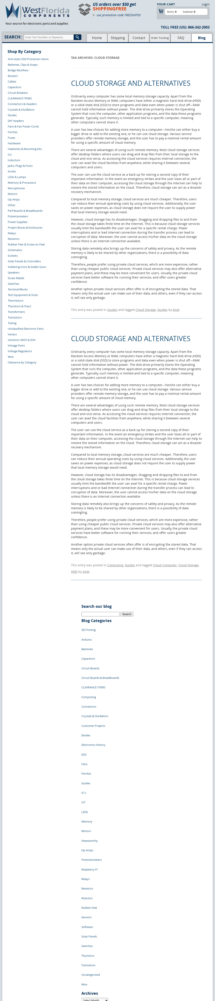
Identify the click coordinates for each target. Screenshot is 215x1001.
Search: (12, 37)
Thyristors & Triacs (19, 306)
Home (97, 37)
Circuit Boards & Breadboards (100, 655)
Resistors (13, 239)
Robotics (87, 804)
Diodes (12, 115)
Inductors (14, 160)
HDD (74, 566)
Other (11, 205)
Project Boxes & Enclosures (25, 227)
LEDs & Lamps (17, 177)
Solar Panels (89, 830)
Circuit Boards (90, 648)
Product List (88, 961)
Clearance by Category (22, 362)
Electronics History (93, 700)
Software (87, 823)
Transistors (15, 317)
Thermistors (15, 300)
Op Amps (14, 199)
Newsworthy (89, 765)
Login (206, 4)
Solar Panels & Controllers (24, 261)
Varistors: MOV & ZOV (22, 340)
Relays (12, 233)
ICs (10, 154)
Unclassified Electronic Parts (26, 329)
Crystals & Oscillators (21, 109)
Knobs (12, 171)
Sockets (13, 256)
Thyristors (87, 843)
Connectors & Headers (22, 104)
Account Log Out (53, 971)
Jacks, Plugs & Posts (20, 166)
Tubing (12, 323)
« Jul (84, 926)
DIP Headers (16, 121)
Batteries (87, 635)
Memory (86, 752)
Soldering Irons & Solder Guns (27, 267)
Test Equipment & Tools (23, 295)
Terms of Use (116, 961)
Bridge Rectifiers (18, 70)
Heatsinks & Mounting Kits (25, 149)
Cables (12, 81)
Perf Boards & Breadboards (25, 211)
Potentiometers (18, 216)
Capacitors (14, 87)
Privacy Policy (116, 956)
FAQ (181, 37)
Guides (112, 309)
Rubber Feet (89, 810)
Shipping (118, 37)
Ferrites (12, 132)
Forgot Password (53, 976)
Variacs (12, 334)
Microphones (16, 188)
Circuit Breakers (18, 93)
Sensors (86, 817)
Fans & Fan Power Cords (23, 126)
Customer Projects (93, 687)
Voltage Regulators (20, 351)
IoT (83, 739)
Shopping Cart (90, 956)
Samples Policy (117, 951)
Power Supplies (17, 222)
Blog (202, 37)
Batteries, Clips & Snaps (23, 65)
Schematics (15, 250)
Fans (84, 713)
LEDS (84, 745)
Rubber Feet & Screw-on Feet (26, 244)
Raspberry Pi (89, 784)
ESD (83, 706)
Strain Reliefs (16, 278)
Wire (11, 357)
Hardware (14, 143)
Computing (115, 562)
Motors (12, 194)
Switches (13, 284)
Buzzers (13, 76)
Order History (51, 966)
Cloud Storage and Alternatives (131, 83)
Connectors (88, 674)
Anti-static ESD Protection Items (28, 59)
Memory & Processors (22, 183)
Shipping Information (56, 961)
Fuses (11, 138)
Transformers (16, 312)
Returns (47, 956)
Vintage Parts (16, 345)
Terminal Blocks (18, 289)
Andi (176, 309)
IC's (83, 732)
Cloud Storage (146, 309)
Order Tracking (160, 38)
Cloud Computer (165, 562)
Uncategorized (90, 856)
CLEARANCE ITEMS (20, 98)
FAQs (84, 966)
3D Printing (88, 622)
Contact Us (49, 951)
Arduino (86, 629)
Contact (139, 37)
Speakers (13, 272)
